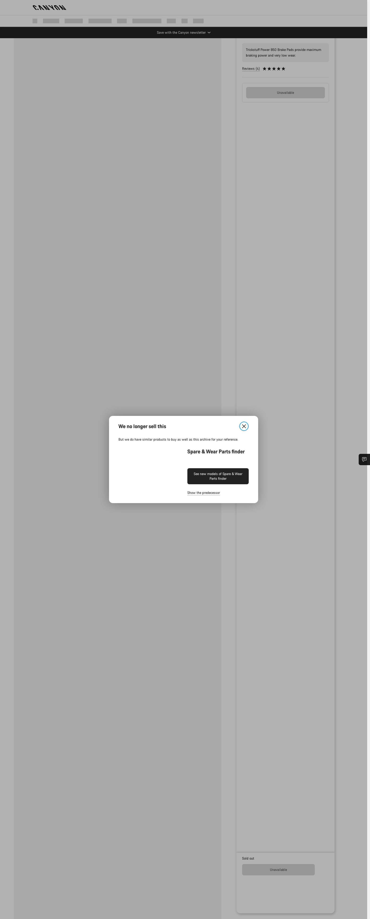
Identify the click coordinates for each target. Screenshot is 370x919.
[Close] (245, 426)
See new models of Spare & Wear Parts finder (219, 476)
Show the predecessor (205, 492)
